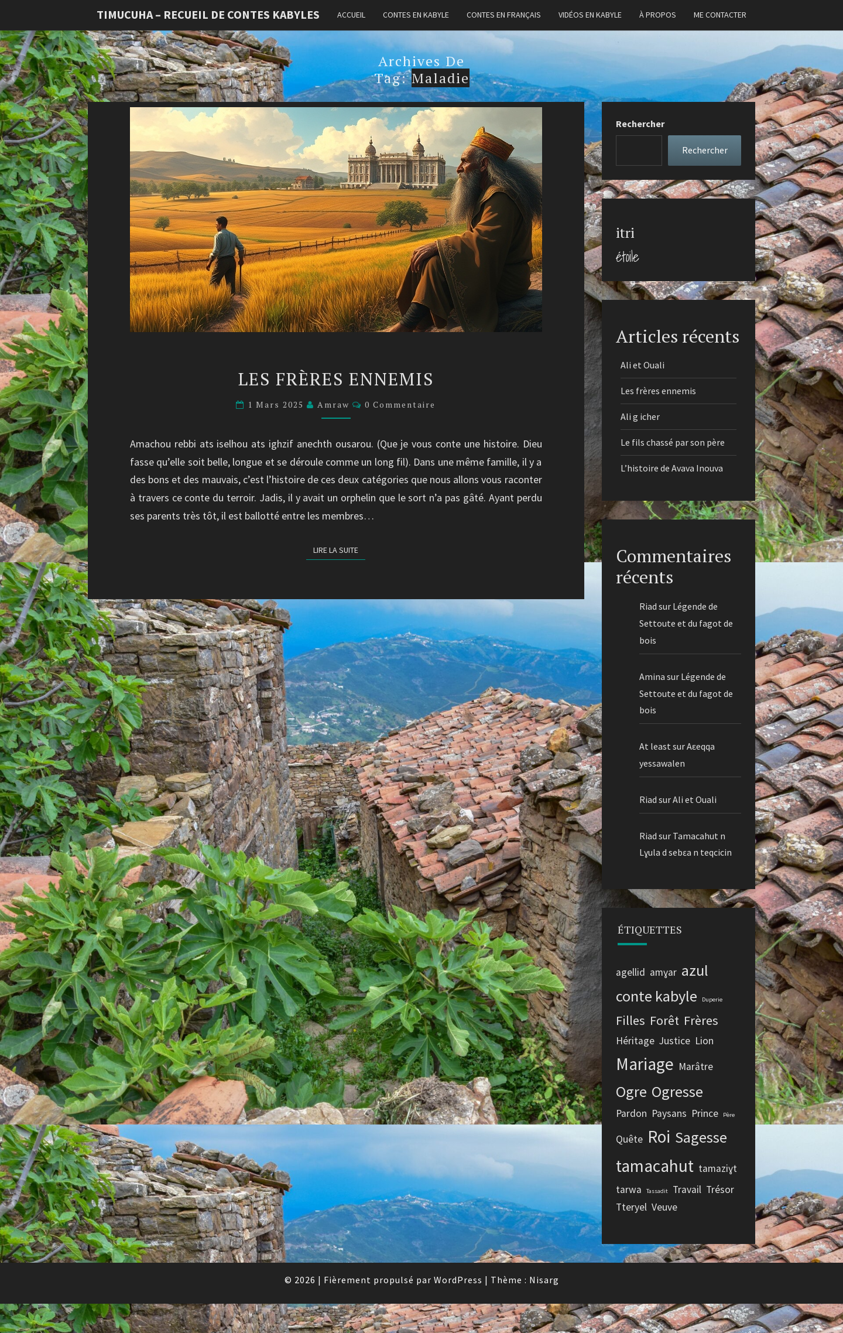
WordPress (458, 1280)
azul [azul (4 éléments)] (694, 970)
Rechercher (640, 123)
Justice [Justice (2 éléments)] (674, 1040)
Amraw (333, 404)
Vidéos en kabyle (590, 14)
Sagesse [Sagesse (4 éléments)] (701, 1137)
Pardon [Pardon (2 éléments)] (631, 1113)
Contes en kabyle (416, 14)
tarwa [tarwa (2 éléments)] (629, 1189)
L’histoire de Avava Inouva (673, 468)
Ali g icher (640, 416)
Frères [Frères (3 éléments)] (701, 1020)
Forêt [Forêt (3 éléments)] (664, 1020)
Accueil (351, 14)
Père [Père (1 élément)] (729, 1115)
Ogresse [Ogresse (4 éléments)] (677, 1091)
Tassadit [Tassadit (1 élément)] (657, 1191)
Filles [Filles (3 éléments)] (630, 1020)
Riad (648, 606)
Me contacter (720, 14)
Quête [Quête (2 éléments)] (629, 1139)
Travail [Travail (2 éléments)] (687, 1189)
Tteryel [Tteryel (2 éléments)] (631, 1207)
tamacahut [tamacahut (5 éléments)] (655, 1166)
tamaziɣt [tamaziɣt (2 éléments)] (717, 1168)
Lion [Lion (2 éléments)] (704, 1040)
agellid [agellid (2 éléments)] (630, 972)
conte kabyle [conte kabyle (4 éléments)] (656, 996)
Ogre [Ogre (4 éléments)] (631, 1091)
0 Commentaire (400, 404)
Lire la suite (339, 549)
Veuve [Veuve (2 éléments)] (664, 1207)
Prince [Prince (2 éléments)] (704, 1113)
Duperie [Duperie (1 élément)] (712, 999)
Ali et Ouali (642, 365)
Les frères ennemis (336, 379)
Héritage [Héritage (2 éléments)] (635, 1040)
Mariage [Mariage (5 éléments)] (645, 1064)
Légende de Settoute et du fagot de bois (686, 623)
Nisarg (544, 1280)
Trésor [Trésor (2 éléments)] (720, 1189)
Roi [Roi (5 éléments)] (658, 1136)
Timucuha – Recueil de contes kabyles (208, 14)
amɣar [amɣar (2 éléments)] (663, 972)
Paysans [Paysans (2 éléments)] (669, 1113)
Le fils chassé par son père (673, 442)
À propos (657, 14)
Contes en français (504, 14)
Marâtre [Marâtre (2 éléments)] (695, 1066)
